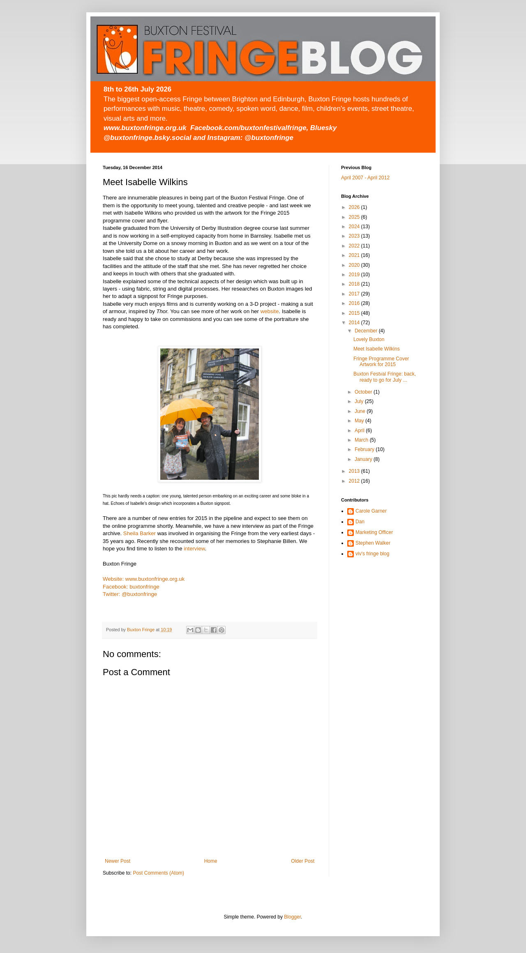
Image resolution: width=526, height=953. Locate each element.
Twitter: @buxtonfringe (130, 594)
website (270, 311)
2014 (355, 322)
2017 (355, 294)
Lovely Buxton (368, 339)
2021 (355, 255)
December (367, 331)
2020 (355, 265)
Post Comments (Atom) (158, 873)
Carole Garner (371, 511)
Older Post (302, 861)
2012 (355, 481)
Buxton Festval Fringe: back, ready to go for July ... (384, 377)
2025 (355, 217)
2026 (355, 207)
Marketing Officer (374, 532)
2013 (355, 471)
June (361, 411)
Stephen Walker (372, 543)
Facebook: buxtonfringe (131, 587)
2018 (355, 284)
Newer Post (117, 861)
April (360, 430)
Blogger (292, 917)
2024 (355, 226)
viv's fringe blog (372, 554)
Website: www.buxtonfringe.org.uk (144, 579)
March (362, 440)
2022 (355, 246)
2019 (355, 274)
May (360, 421)
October (364, 392)
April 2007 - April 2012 (365, 178)
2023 (355, 236)
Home (210, 861)
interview (194, 548)
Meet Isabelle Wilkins (376, 349)
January (364, 459)
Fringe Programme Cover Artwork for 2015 (381, 361)
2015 (355, 313)
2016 (355, 303)
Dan (360, 522)
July (360, 401)
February (365, 449)
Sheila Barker (139, 533)
